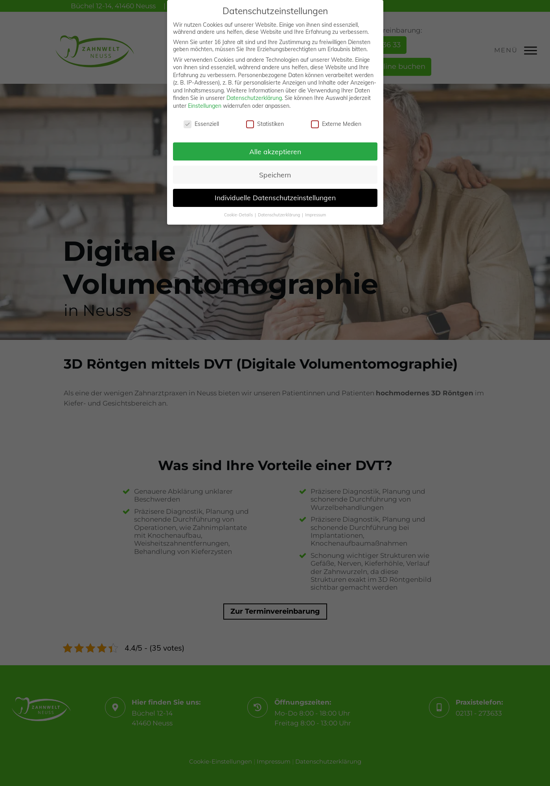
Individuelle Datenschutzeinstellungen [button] (275, 196)
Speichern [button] (275, 172)
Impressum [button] (315, 213)
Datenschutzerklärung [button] (279, 213)
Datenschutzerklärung (254, 96)
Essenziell (201, 121)
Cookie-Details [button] (239, 213)
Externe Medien (336, 121)
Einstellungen (204, 104)
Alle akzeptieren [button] (275, 149)
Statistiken (265, 121)
